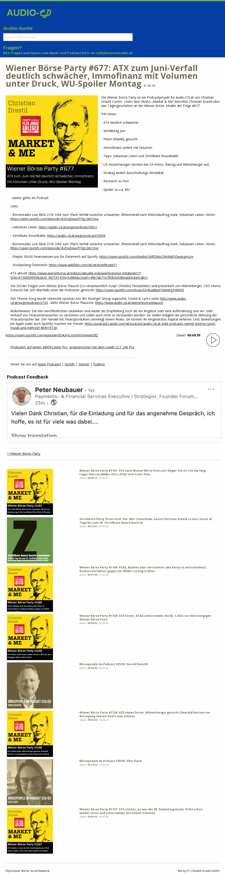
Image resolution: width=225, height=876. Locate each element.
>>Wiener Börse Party (23, 453)
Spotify (69, 364)
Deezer (84, 364)
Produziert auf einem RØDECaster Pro (38, 347)
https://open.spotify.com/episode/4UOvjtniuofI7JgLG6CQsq (54, 219)
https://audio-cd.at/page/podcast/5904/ (76, 235)
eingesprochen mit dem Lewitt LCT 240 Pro (101, 347)
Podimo (99, 364)
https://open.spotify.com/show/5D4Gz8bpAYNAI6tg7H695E (140, 290)
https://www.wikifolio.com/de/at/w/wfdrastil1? (83, 265)
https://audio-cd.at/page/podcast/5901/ (68, 227)
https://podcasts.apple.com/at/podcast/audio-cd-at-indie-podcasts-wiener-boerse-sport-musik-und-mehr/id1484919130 (113, 325)
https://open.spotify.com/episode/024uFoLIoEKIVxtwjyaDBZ (52, 335)
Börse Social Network (36, 871)
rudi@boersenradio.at (114, 53)
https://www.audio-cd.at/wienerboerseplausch (129, 302)
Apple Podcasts (49, 364)
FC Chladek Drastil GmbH (203, 871)
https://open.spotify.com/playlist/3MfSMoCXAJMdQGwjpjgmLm (146, 256)
